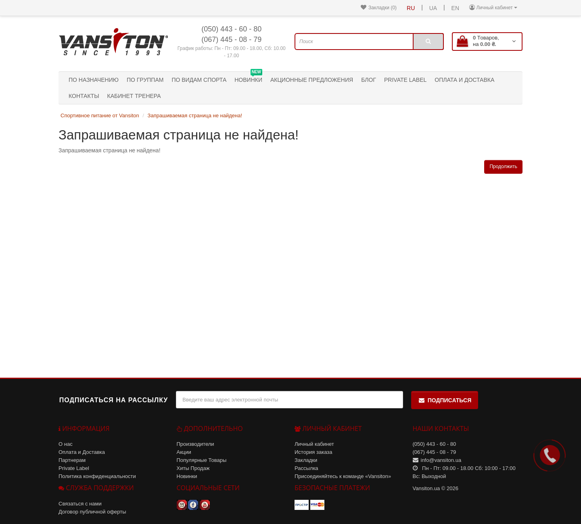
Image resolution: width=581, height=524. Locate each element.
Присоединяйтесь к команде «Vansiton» (343, 476)
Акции (184, 452)
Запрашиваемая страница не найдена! (195, 115)
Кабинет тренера (134, 96)
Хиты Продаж (193, 468)
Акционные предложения (311, 80)
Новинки (248, 77)
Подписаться (444, 400)
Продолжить (503, 166)
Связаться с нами (80, 504)
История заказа (313, 452)
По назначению (94, 80)
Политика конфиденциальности (97, 476)
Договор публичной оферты (92, 512)
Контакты (84, 96)
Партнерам (72, 460)
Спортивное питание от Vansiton (100, 115)
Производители (195, 444)
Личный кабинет (314, 444)
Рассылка (306, 468)
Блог (368, 80)
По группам (145, 80)
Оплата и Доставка (464, 80)
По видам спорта (198, 80)
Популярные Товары (202, 460)
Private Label (405, 80)
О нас (66, 444)
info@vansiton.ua (441, 460)
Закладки (306, 460)
